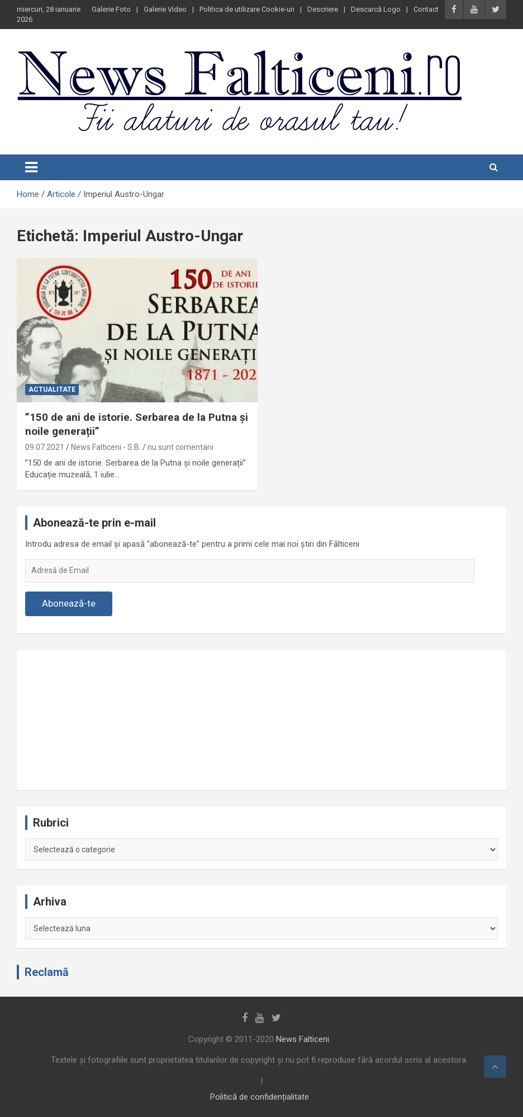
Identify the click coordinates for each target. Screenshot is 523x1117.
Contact (426, 9)
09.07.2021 (44, 447)
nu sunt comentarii (180, 447)
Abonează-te (69, 603)
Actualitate (51, 389)
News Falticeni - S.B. (106, 447)
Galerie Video (165, 9)
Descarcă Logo (376, 9)
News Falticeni (302, 1039)
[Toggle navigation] (31, 167)
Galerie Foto (111, 9)
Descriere (322, 9)
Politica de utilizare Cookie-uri (246, 9)
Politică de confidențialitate (259, 1097)
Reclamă (47, 972)
